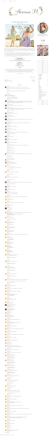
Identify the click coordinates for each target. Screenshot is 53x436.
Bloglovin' (21, 63)
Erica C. (8, 400)
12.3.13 (8, 320)
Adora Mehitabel (9, 104)
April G (8, 135)
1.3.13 (8, 93)
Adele (7, 118)
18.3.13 (8, 431)
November (40, 75)
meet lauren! (40, 87)
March (40, 86)
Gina (7, 297)
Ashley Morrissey (9, 354)
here (22, 59)
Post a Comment (7, 432)
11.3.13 (8, 283)
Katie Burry (8, 121)
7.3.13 (8, 197)
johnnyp (8, 333)
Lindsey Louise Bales (10, 152)
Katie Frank (8, 161)
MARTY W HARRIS (9, 303)
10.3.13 (8, 240)
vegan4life (8, 425)
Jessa (8, 185)
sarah (8, 201)
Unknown (8, 94)
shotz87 (8, 407)
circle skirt (10, 56)
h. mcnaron (8, 344)
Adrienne (8, 374)
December (40, 74)
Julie (7, 229)
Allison (8, 419)
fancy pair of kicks (18, 56)
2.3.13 (8, 103)
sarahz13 (8, 389)
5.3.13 (8, 187)
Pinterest (21, 64)
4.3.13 (8, 184)
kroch (8, 253)
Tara (7, 241)
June (39, 82)
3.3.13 (8, 157)
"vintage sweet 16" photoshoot (43, 94)
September (40, 78)
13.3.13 (8, 335)
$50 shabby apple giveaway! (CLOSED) (42, 96)
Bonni (8, 404)
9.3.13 (8, 225)
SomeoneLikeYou (9, 107)
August (40, 79)
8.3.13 (8, 210)
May (39, 83)
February (40, 97)
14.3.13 (8, 394)
